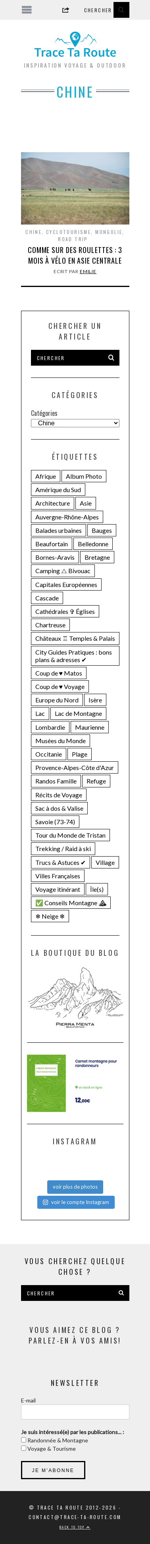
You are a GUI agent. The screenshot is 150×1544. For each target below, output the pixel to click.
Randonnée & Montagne (57, 1440)
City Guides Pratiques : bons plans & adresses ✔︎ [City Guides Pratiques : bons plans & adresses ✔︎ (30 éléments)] (73, 655)
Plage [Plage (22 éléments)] (79, 754)
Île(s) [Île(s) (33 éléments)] (97, 889)
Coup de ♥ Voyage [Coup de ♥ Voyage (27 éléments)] (60, 686)
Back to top (75, 1527)
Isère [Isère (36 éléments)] (95, 700)
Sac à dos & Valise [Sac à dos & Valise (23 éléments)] (59, 808)
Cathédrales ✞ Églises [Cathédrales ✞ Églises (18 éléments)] (65, 611)
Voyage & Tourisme (51, 1448)
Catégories (44, 413)
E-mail (28, 1400)
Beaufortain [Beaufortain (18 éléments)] (51, 543)
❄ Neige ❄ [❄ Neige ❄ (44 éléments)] (50, 916)
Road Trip (73, 239)
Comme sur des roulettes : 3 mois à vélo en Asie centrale (75, 255)
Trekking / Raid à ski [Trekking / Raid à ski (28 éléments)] (63, 848)
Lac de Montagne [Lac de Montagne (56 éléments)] (78, 713)
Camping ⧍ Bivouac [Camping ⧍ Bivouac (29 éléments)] (62, 570)
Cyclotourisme (68, 231)
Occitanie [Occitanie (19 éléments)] (48, 754)
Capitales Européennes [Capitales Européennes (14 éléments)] (66, 584)
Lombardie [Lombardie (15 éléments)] (50, 727)
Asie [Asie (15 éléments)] (86, 503)
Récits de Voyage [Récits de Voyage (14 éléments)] (58, 794)
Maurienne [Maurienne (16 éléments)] (89, 727)
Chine (33, 231)
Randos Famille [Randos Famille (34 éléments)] (56, 781)
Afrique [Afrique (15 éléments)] (45, 476)
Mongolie (108, 231)
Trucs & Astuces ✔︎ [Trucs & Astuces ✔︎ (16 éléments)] (60, 862)
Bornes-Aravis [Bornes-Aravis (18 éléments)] (55, 557)
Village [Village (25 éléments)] (105, 862)
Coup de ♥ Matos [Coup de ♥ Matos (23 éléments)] (59, 673)
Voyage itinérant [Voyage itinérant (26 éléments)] (57, 889)
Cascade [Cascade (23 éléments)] (47, 598)
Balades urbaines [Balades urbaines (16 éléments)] (58, 530)
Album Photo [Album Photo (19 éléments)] (84, 476)
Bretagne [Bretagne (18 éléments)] (97, 557)
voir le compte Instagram (76, 1202)
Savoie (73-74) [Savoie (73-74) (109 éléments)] (55, 821)
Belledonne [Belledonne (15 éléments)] (93, 543)
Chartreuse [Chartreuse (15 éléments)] (50, 625)
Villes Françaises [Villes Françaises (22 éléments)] (57, 876)
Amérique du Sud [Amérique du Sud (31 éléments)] (58, 489)
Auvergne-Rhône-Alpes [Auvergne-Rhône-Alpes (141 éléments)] (67, 517)
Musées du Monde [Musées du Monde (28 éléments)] (60, 740)
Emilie (88, 271)
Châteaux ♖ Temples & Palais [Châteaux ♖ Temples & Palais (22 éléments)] (75, 638)
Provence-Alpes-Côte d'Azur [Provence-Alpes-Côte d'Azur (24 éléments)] (74, 767)
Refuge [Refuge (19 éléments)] (96, 781)
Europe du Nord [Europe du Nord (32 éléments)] (57, 700)
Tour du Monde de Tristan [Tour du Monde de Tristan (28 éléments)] (70, 835)
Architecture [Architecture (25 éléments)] (52, 503)
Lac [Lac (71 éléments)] (40, 713)
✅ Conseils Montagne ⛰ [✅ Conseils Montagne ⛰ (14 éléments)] (70, 902)
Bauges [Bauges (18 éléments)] (102, 530)
